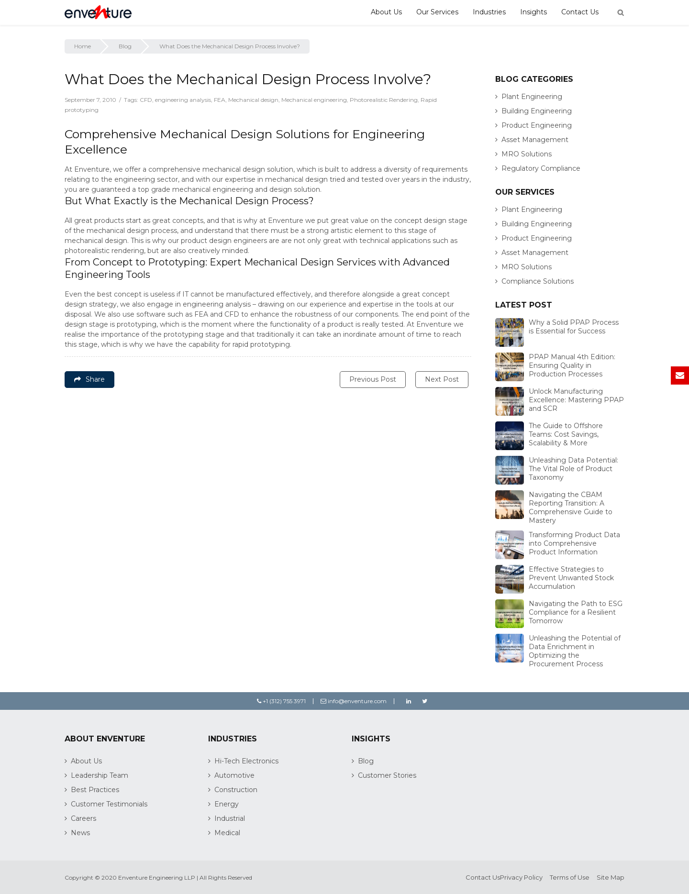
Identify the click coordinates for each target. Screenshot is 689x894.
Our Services (437, 12)
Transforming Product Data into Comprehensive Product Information (574, 543)
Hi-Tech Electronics (246, 761)
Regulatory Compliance (540, 168)
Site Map (610, 877)
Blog (125, 46)
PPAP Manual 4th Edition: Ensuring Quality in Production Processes (572, 365)
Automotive (234, 775)
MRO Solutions (526, 154)
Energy (226, 804)
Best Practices (95, 789)
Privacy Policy (521, 877)
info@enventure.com (354, 701)
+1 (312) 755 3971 (281, 701)
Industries (489, 12)
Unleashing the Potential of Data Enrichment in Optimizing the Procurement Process (575, 651)
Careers (83, 818)
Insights (533, 12)
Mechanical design (253, 99)
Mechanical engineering (314, 99)
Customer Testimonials (109, 804)
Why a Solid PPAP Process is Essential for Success (574, 326)
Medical (227, 832)
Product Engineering (536, 125)
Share (89, 379)
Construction (235, 789)
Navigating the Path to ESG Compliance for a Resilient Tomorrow (575, 612)
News (80, 832)
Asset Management (534, 139)
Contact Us (580, 12)
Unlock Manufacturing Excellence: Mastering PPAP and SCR (576, 400)
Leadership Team (99, 775)
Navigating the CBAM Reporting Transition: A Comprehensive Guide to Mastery (570, 507)
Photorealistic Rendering (384, 99)
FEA (219, 99)
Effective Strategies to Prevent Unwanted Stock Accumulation (571, 578)
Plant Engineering (531, 96)
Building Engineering (536, 111)
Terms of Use (569, 877)
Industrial (229, 818)
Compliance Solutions (537, 281)
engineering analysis (183, 99)
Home (82, 46)
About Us (386, 12)
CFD (146, 99)
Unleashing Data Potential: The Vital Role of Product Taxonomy (573, 469)
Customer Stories (387, 775)
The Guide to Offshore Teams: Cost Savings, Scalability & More (566, 434)
